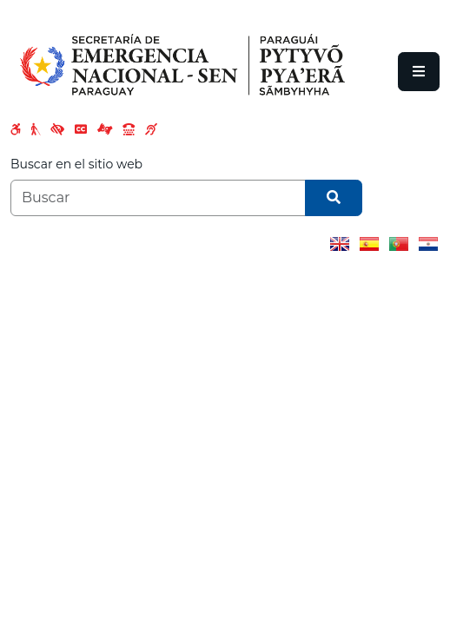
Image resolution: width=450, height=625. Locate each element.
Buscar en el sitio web (76, 164)
